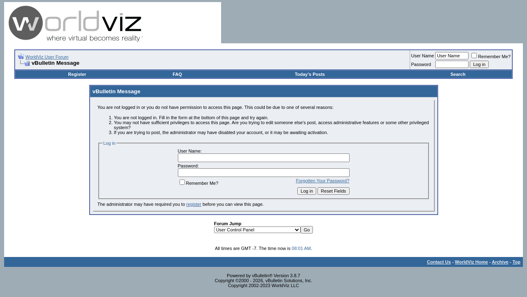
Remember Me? (491, 56)
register (193, 204)
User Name (422, 55)
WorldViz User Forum (47, 56)
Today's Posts (310, 74)
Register (77, 74)
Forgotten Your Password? (323, 180)
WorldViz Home (471, 261)
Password (421, 64)
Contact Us (439, 261)
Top (516, 261)
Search (458, 74)
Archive (500, 261)
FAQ (177, 74)
